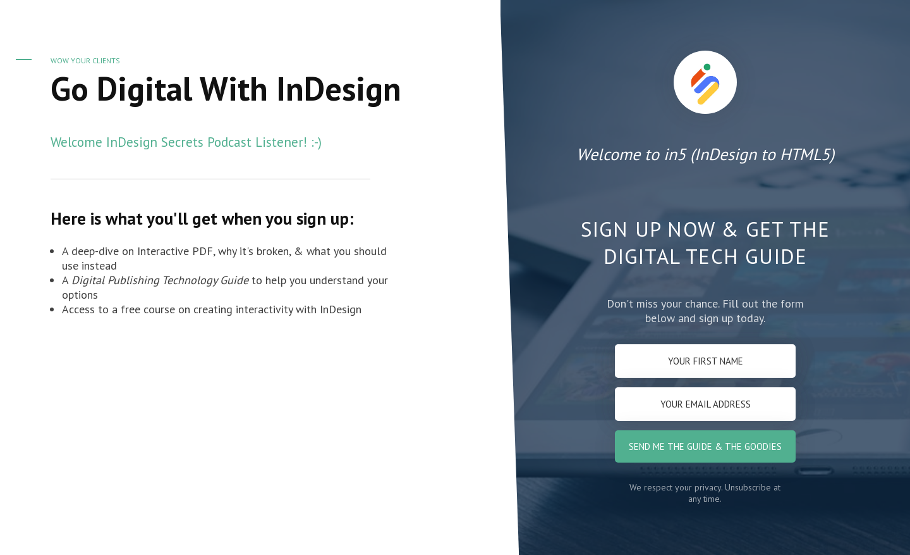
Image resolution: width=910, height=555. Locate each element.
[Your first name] (705, 361)
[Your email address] (705, 404)
